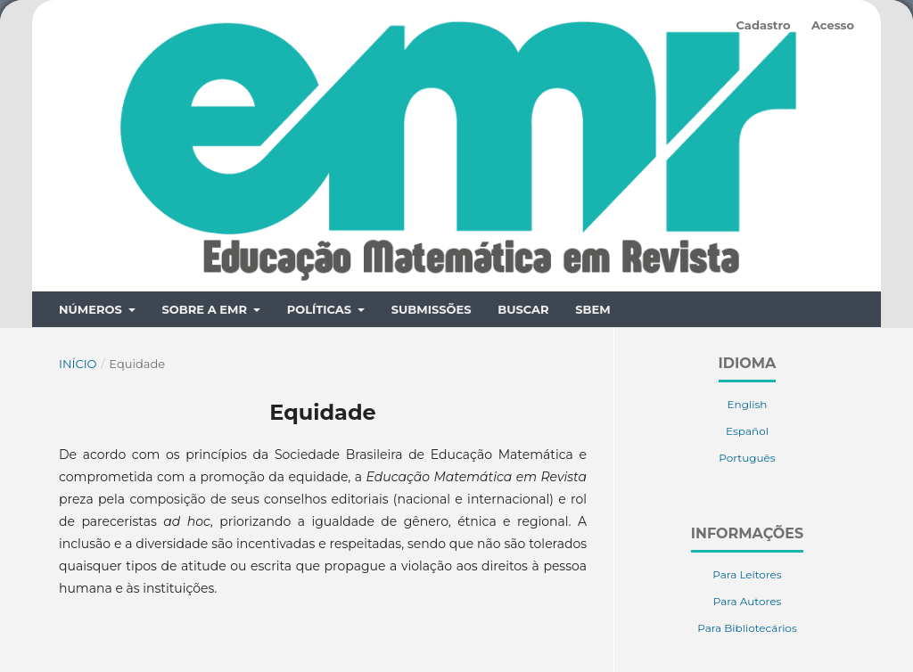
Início (78, 298)
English (748, 339)
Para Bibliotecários (747, 563)
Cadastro (763, 25)
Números (92, 244)
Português (747, 392)
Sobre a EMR (205, 244)
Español (747, 366)
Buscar (523, 244)
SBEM (592, 244)
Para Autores (747, 536)
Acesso (832, 25)
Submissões (431, 244)
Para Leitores (746, 509)
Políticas (321, 244)
